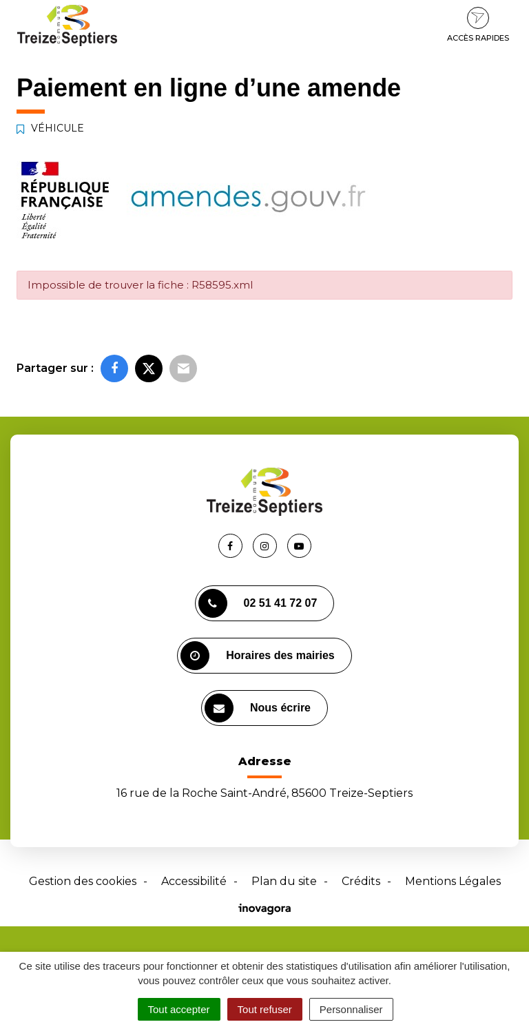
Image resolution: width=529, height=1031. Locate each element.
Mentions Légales (453, 881)
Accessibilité (194, 881)
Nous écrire (258, 708)
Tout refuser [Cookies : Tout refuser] (265, 1009)
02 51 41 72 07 (258, 603)
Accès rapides (478, 25)
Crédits (361, 881)
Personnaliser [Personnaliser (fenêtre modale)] (351, 1009)
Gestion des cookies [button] (82, 881)
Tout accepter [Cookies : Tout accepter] (179, 1009)
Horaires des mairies (257, 655)
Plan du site (284, 881)
